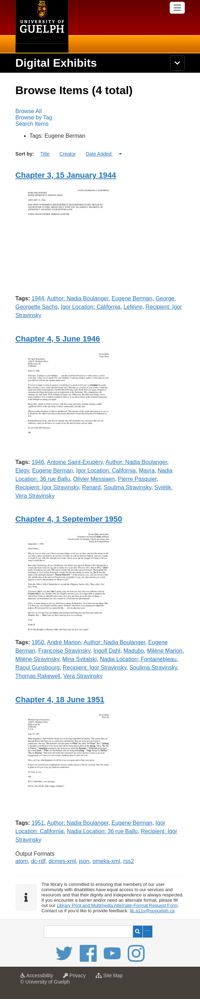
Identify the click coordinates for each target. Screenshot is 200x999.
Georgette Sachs (37, 307)
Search (138, 932)
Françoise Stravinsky (64, 651)
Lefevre (132, 307)
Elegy (22, 471)
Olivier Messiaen (94, 479)
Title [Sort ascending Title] (44, 154)
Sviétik (162, 487)
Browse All (29, 111)
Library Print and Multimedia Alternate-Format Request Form (117, 905)
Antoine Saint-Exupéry (75, 462)
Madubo (133, 651)
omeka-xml (106, 861)
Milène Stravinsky (37, 659)
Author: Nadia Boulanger (77, 298)
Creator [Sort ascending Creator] (67, 154)
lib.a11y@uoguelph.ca (152, 910)
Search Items (32, 124)
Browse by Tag (34, 117)
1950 (37, 642)
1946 (37, 462)
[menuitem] (100, 111)
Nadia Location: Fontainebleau (138, 659)
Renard (91, 487)
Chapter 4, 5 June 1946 (58, 338)
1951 (37, 823)
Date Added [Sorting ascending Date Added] (99, 154)
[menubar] (100, 117)
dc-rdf (38, 861)
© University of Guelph (45, 982)
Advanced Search (147, 932)
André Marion (64, 642)
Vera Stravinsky (35, 496)
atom (22, 861)
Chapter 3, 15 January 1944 (66, 175)
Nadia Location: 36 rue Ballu (102, 831)
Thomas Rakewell (38, 676)
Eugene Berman (131, 298)
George (165, 298)
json (84, 861)
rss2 (128, 861)
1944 (37, 298)
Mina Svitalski (79, 659)
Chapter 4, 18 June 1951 (60, 699)
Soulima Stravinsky (127, 487)
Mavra (146, 471)
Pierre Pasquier (137, 479)
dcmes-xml (62, 861)
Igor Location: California (90, 307)
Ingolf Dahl (107, 651)
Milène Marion (164, 651)
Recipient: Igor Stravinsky (47, 487)
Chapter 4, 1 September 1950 (69, 519)
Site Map (111, 977)
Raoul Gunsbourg (38, 668)
